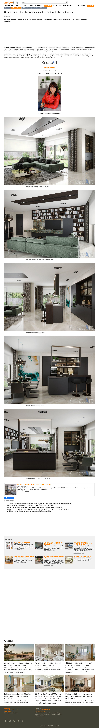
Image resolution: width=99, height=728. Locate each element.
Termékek (83, 5)
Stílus (55, 5)
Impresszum (7, 711)
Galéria (26, 5)
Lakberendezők (67, 5)
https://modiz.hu (18, 549)
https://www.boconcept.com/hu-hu (82, 560)
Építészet (7, 7)
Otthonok (48, 5)
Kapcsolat (7, 708)
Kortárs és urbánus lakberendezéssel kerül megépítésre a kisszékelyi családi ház (35, 507)
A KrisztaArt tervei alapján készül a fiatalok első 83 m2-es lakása (29, 511)
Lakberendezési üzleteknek (42, 710)
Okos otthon (43, 7)
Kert (31, 5)
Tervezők (35, 7)
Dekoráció (19, 5)
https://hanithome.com (49, 550)
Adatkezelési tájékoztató (11, 710)
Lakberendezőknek (40, 711)
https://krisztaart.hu (22, 486)
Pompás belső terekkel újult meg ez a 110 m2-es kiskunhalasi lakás (30, 505)
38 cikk (27, 491)
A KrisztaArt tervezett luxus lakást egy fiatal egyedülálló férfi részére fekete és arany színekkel (39, 504)
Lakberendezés (39, 5)
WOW (60, 5)
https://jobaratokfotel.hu (20, 562)
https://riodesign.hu (48, 565)
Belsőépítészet (9, 5)
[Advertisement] (49, 34)
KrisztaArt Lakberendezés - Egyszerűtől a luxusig (34, 485)
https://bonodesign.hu (79, 553)
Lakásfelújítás (26, 7)
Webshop (90, 5)
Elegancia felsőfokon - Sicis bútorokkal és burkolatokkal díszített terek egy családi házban (38, 509)
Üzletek (76, 5)
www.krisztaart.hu (49, 67)
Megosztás (9, 498)
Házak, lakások (16, 7)
